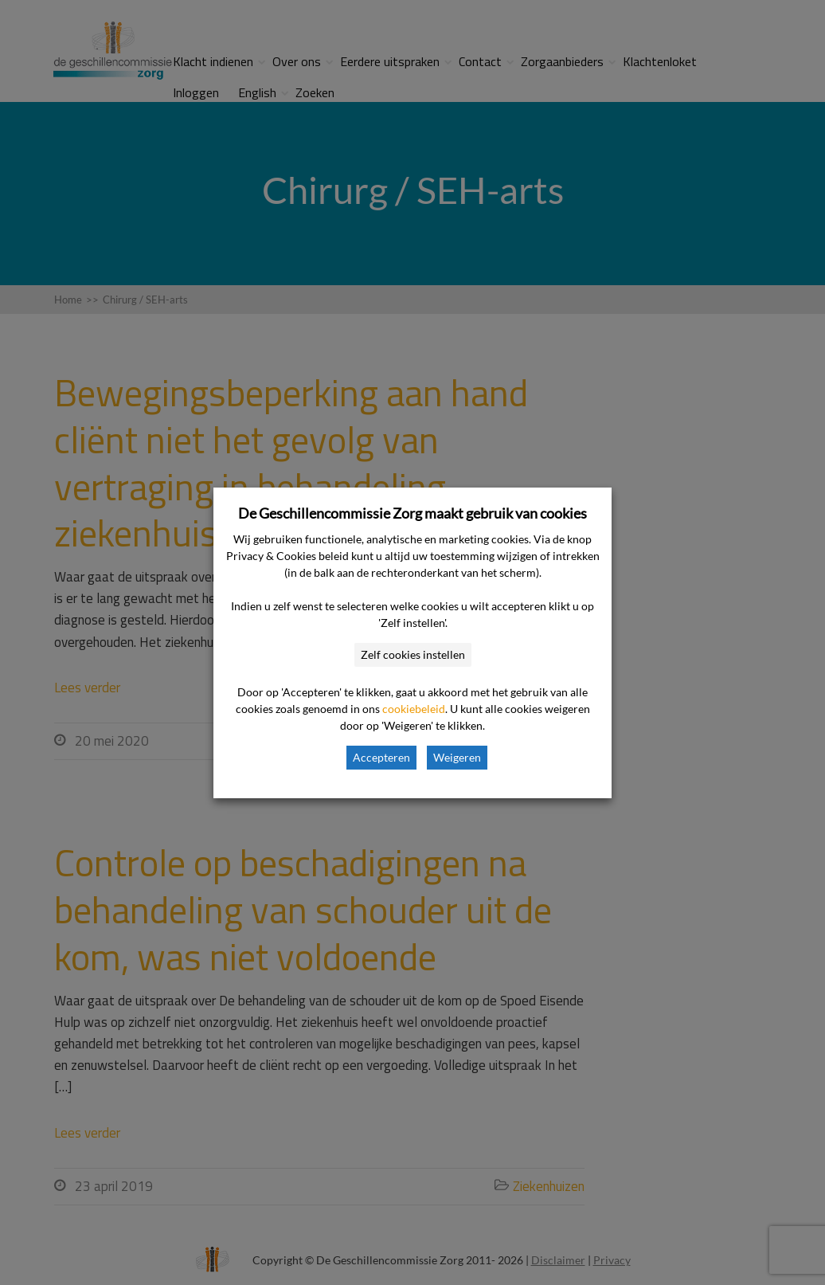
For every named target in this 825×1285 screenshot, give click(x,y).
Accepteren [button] (381, 757)
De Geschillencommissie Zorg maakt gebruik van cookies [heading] (412, 513)
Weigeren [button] (457, 757)
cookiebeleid (413, 708)
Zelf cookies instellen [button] (413, 654)
